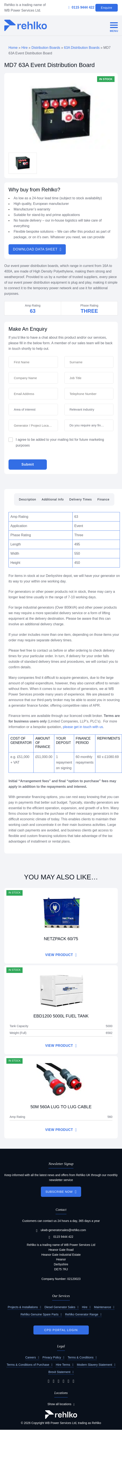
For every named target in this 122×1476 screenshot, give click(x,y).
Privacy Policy (52, 1357)
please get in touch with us (83, 727)
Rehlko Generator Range (81, 1314)
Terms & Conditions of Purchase (28, 1364)
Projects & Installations (23, 1307)
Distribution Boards (46, 47)
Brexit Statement (59, 1372)
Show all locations (59, 1404)
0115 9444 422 (81, 7)
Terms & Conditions (80, 1357)
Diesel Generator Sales (59, 1307)
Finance (103, 499)
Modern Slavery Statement (94, 1364)
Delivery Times (80, 499)
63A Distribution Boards (82, 47)
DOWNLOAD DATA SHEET (35, 249)
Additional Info (53, 499)
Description (27, 499)
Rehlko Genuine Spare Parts (39, 1314)
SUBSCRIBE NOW (59, 1191)
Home (13, 47)
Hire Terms (63, 1364)
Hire (24, 47)
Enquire (106, 7)
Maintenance (102, 1307)
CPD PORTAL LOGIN (61, 1330)
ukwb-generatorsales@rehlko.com (61, 1230)
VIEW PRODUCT (59, 955)
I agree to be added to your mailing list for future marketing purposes (60, 442)
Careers (30, 1357)
